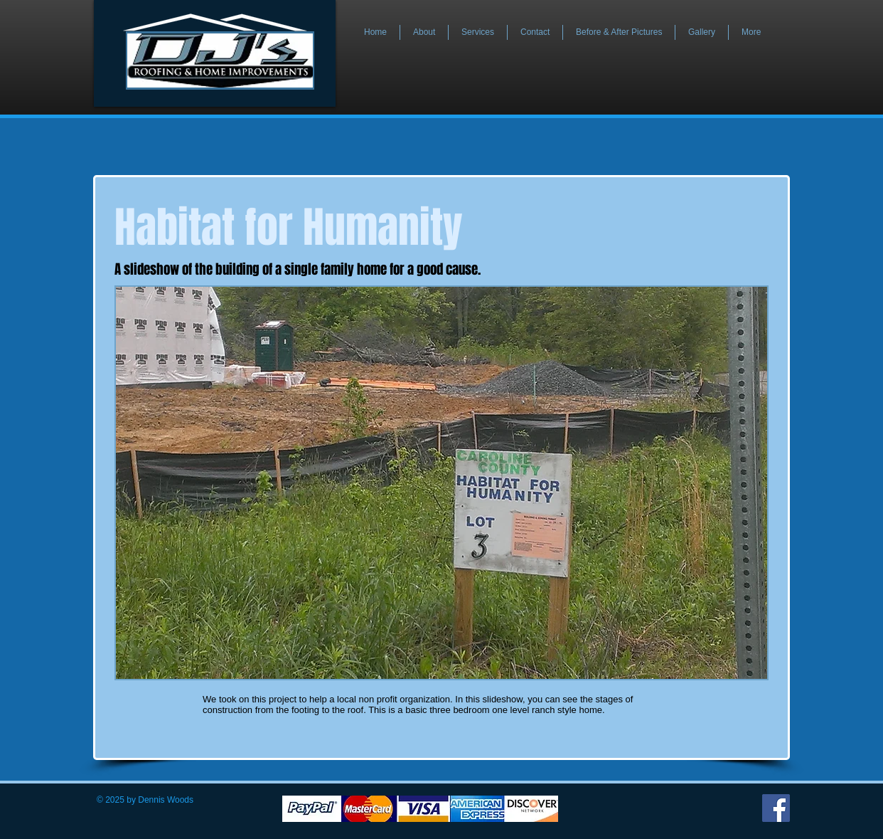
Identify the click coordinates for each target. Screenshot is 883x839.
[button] (441, 482)
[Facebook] (776, 808)
